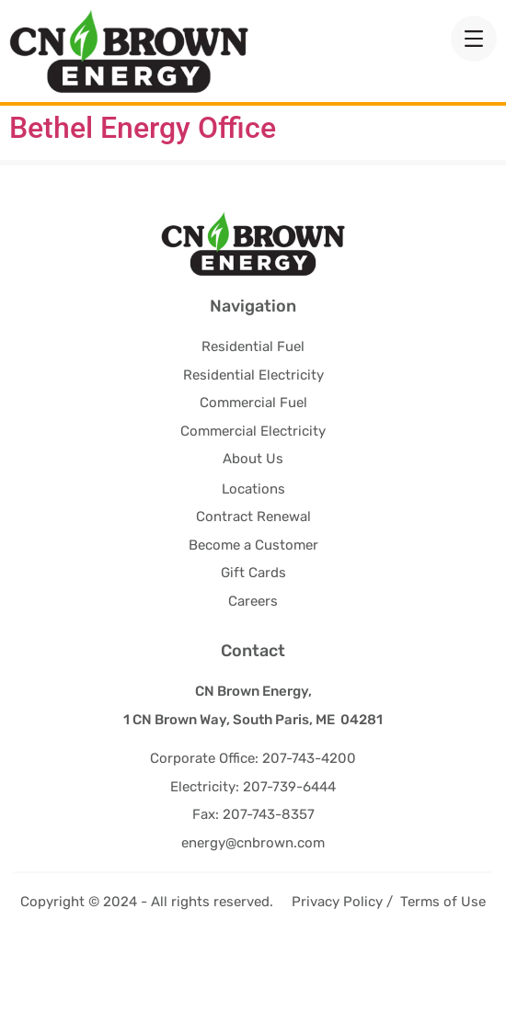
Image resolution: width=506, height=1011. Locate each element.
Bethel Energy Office (142, 189)
